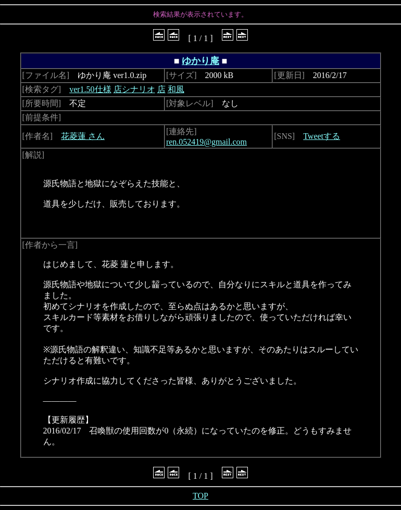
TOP (200, 495)
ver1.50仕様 (90, 89)
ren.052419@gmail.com (206, 141)
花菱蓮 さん (83, 136)
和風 (176, 89)
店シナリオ (134, 89)
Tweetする (321, 136)
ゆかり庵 (200, 61)
